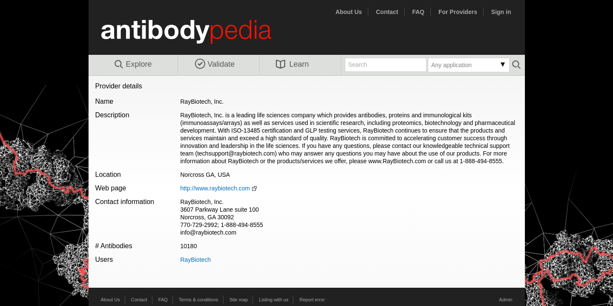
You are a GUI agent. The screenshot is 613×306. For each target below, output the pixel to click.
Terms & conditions (198, 299)
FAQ (418, 11)
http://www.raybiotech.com (215, 188)
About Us (348, 11)
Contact (387, 11)
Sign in (501, 11)
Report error (312, 299)
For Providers (457, 11)
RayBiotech (195, 259)
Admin (505, 299)
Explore (132, 65)
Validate (215, 64)
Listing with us (273, 299)
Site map (238, 299)
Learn (292, 64)
